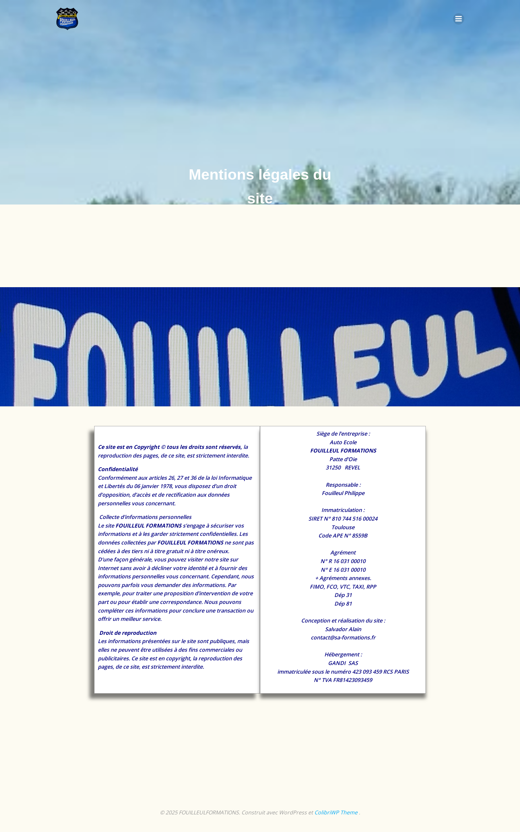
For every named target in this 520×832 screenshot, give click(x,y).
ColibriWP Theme (336, 812)
